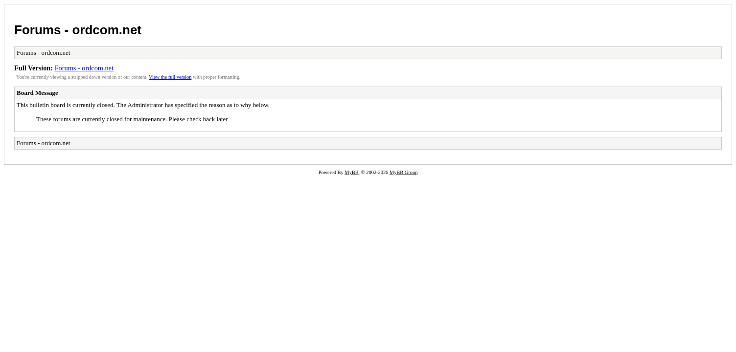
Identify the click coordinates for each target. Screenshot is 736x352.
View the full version (170, 77)
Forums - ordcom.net (77, 29)
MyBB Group (403, 172)
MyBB (351, 172)
